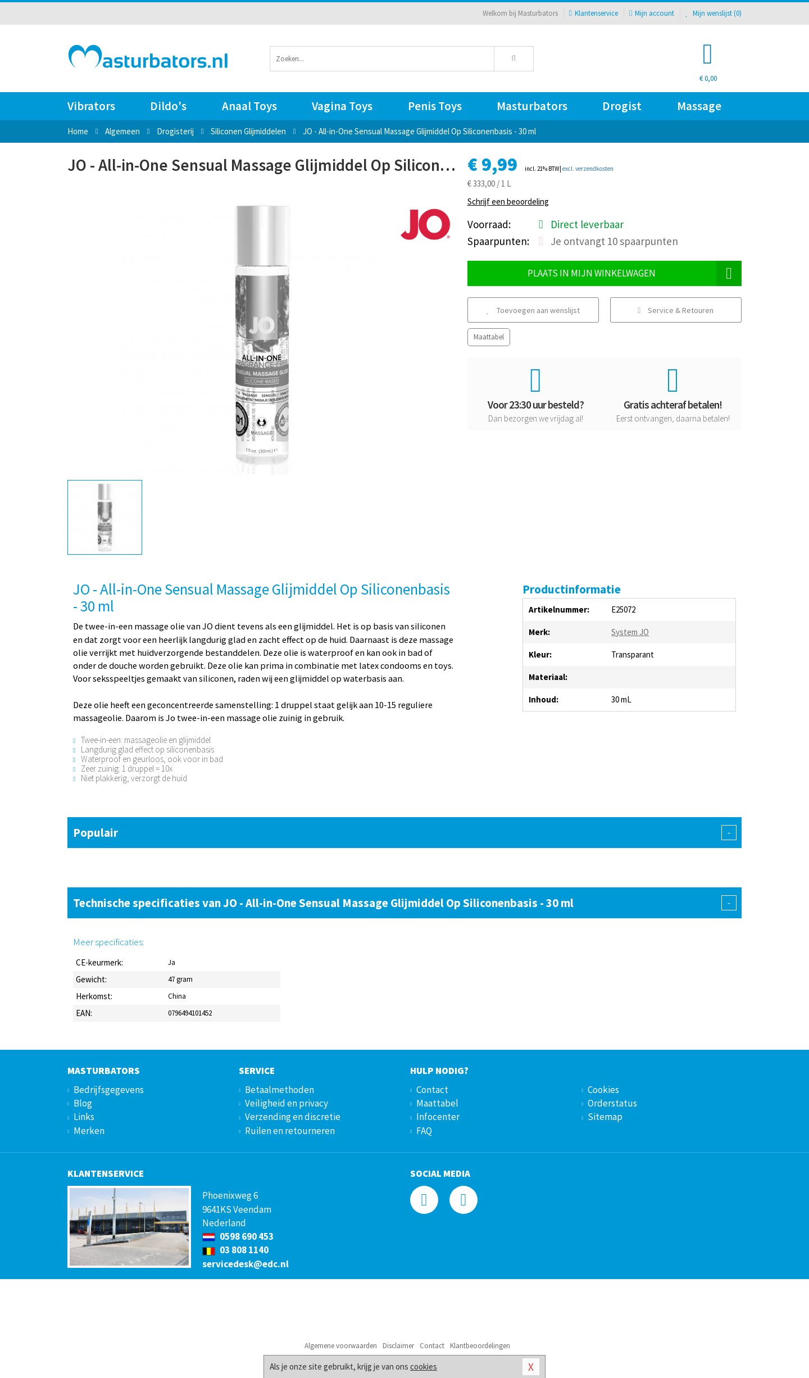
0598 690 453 (238, 1236)
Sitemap (605, 1116)
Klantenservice (593, 13)
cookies (423, 1366)
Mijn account (651, 13)
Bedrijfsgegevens (109, 1090)
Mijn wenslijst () (713, 13)
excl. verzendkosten (587, 169)
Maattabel (489, 337)
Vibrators (91, 106)
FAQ (424, 1131)
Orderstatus (612, 1103)
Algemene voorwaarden (340, 1345)
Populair (404, 832)
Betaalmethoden (279, 1090)
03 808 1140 (235, 1250)
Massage (699, 106)
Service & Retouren (675, 310)
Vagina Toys (342, 106)
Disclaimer (398, 1345)
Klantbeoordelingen (480, 1345)
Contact (432, 1090)
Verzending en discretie (292, 1116)
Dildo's (168, 106)
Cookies (603, 1090)
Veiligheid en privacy (286, 1103)
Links (84, 1116)
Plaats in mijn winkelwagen (635, 273)
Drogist (622, 106)
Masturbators (532, 106)
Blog (83, 1103)
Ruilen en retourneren (290, 1131)
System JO (630, 632)
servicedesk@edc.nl (245, 1264)
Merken (89, 1131)
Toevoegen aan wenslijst (533, 310)
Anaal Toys (249, 106)
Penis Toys (435, 106)
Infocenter (438, 1116)
